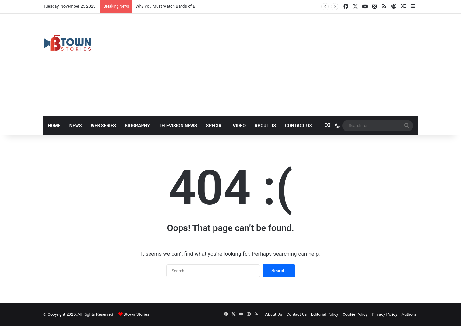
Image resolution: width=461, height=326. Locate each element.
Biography (137, 125)
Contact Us (298, 125)
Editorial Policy (324, 314)
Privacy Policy (384, 314)
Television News (178, 125)
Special (215, 125)
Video (239, 125)
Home (54, 125)
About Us (265, 125)
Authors (408, 314)
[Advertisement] (294, 65)
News (75, 125)
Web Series (103, 125)
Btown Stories (136, 314)
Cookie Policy (355, 314)
